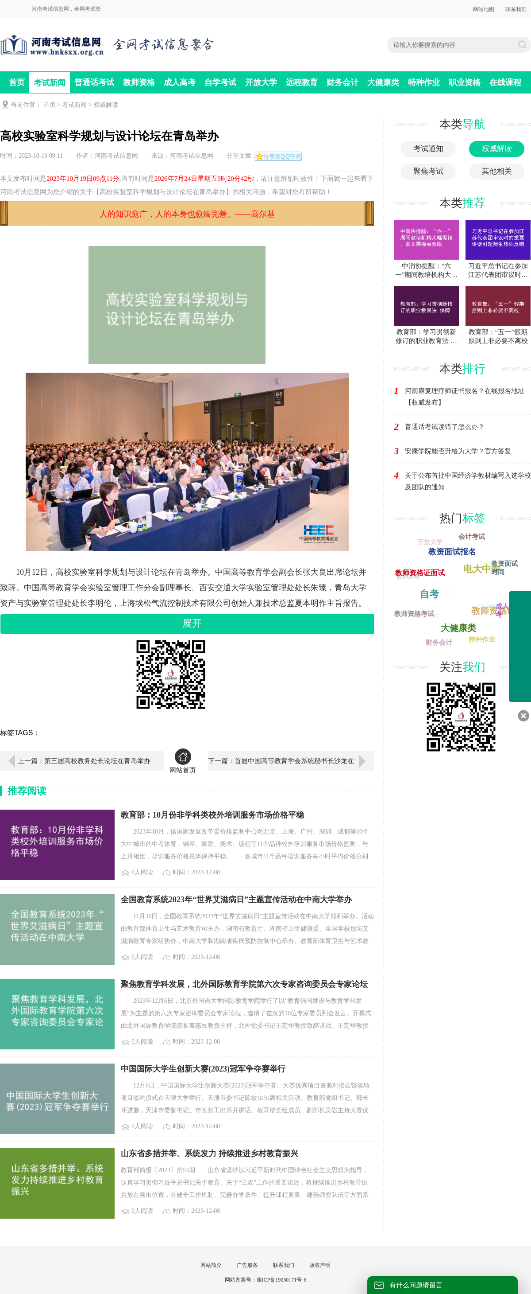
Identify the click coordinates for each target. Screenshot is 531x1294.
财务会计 (342, 82)
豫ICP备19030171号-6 (282, 1280)
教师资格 (139, 82)
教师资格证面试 (421, 572)
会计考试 (470, 536)
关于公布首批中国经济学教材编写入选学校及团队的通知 (468, 481)
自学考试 (220, 82)
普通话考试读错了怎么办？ (445, 426)
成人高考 (180, 82)
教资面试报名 (454, 550)
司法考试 (440, 593)
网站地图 (483, 9)
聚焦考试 (428, 171)
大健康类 (383, 82)
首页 (17, 82)
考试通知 (428, 148)
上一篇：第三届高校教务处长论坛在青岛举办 (84, 760)
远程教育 (302, 82)
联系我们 (516, 9)
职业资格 (465, 82)
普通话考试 (94, 82)
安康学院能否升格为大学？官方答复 (458, 451)
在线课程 (505, 82)
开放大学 (261, 82)
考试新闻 (49, 82)
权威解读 (105, 104)
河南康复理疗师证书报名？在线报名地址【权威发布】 (464, 396)
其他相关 (497, 171)
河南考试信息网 (116, 155)
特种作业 (424, 82)
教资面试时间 (505, 567)
